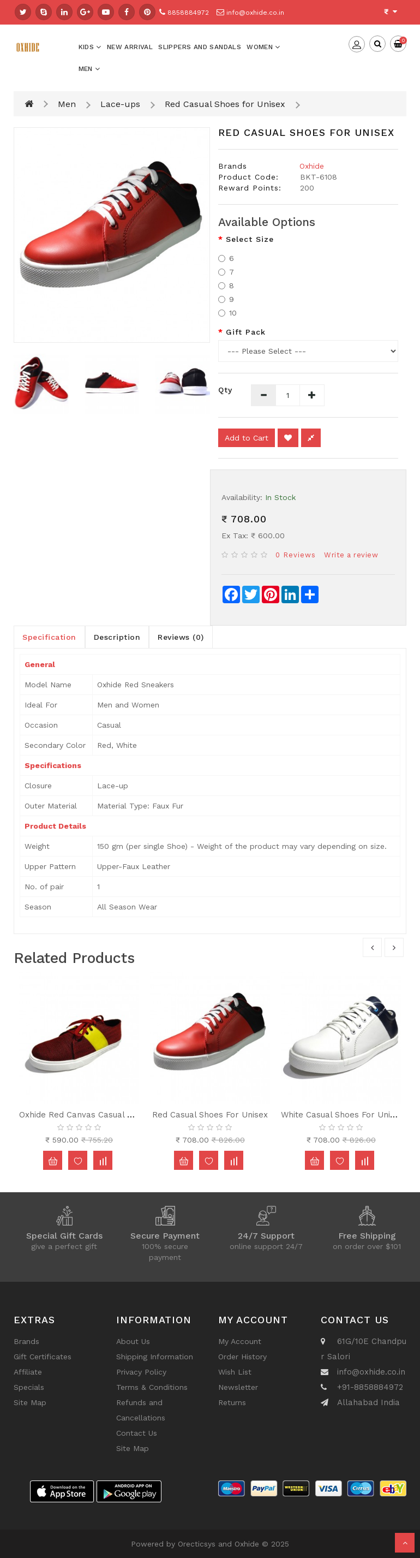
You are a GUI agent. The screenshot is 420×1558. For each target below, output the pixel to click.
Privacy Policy (141, 1371)
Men (89, 69)
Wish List (234, 1371)
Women (263, 47)
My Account (239, 1341)
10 (227, 312)
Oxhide (311, 166)
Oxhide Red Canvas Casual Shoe (83, 1115)
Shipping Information (154, 1356)
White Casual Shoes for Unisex (342, 1115)
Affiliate (28, 1371)
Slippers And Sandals (199, 47)
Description (117, 637)
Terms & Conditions (152, 1387)
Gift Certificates (42, 1356)
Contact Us (136, 1433)
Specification (49, 637)
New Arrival (130, 47)
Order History (242, 1356)
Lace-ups (120, 104)
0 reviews (295, 555)
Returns (232, 1402)
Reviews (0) (181, 637)
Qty (225, 389)
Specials (29, 1387)
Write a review (351, 555)
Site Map (30, 1402)
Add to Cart (246, 437)
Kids (90, 47)
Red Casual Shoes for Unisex (225, 104)
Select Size (250, 239)
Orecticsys (196, 1543)
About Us (133, 1341)
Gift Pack (246, 332)
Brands (26, 1341)
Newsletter (238, 1387)
